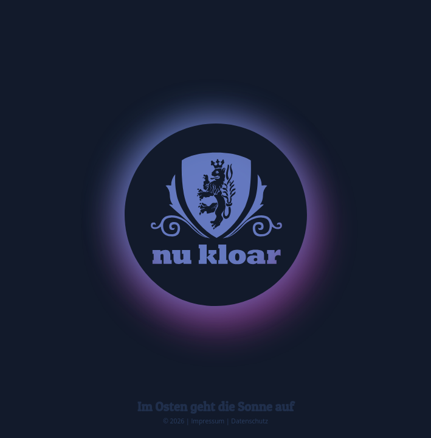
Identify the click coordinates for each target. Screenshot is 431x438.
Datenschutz (249, 421)
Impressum (207, 421)
